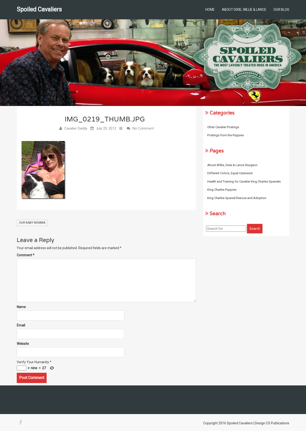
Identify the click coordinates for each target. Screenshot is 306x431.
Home (210, 9)
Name (21, 307)
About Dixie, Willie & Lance (244, 9)
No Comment (143, 128)
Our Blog (281, 9)
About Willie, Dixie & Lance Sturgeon (232, 165)
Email (21, 325)
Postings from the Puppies (225, 135)
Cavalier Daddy (75, 128)
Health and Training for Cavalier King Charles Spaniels (244, 181)
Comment (25, 255)
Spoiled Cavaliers (39, 9)
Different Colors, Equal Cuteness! (230, 173)
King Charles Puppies (221, 189)
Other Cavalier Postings (223, 127)
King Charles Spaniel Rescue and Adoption (236, 198)
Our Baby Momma (32, 222)
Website (23, 344)
